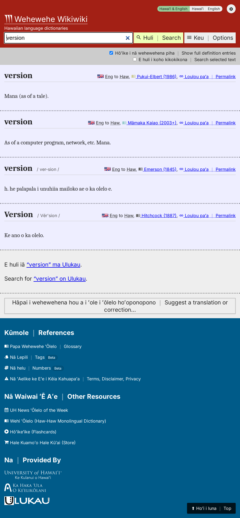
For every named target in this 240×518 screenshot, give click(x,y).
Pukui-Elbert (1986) (153, 76)
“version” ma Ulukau (53, 264)
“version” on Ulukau (60, 278)
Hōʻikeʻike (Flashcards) (30, 431)
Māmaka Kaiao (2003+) (149, 122)
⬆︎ (211, 508)
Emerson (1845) (157, 169)
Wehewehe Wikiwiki (46, 19)
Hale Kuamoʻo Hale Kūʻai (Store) (40, 442)
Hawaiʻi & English (173, 9)
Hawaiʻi (198, 9)
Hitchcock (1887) (156, 215)
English (214, 9)
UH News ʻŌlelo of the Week (36, 410)
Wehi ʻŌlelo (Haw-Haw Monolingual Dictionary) (55, 421)
